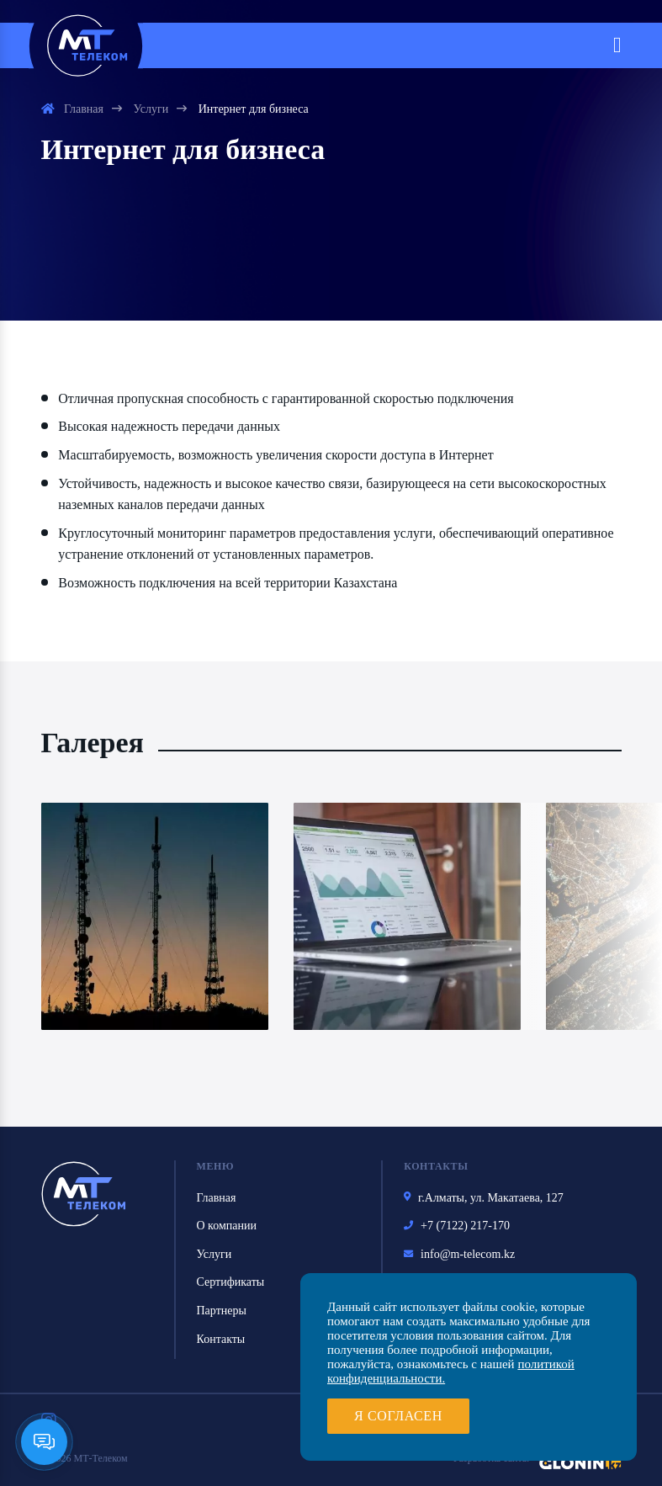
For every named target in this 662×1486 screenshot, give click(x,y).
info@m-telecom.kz (459, 1255)
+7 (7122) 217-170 (457, 1226)
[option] (155, 916)
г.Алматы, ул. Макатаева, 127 (484, 1199)
